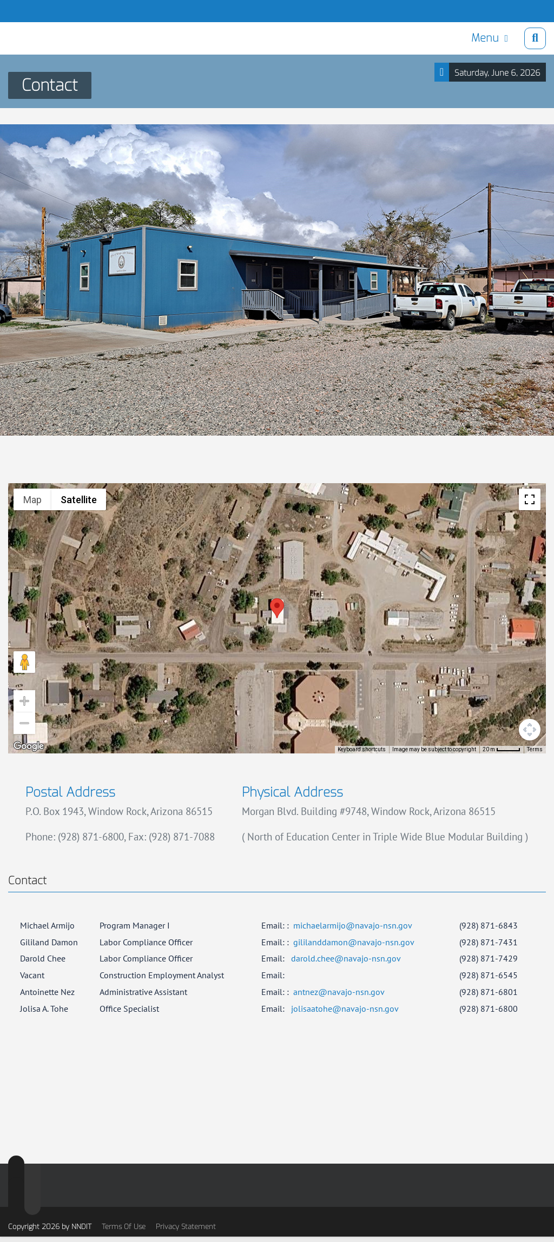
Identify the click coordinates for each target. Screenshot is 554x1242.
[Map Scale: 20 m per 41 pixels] (501, 749)
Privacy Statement (186, 1226)
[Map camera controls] (529, 729)
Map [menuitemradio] (32, 499)
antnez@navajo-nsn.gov (339, 991)
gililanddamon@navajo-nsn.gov (353, 942)
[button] (277, 608)
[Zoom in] (24, 701)
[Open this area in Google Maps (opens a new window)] (29, 746)
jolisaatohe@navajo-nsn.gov (345, 1008)
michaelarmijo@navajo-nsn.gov (352, 925)
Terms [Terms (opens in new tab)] (535, 749)
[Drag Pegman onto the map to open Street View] (24, 662)
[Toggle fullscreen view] (529, 499)
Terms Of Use (124, 1226)
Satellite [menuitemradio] (79, 499)
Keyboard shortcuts (362, 749)
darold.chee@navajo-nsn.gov (346, 958)
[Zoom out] (24, 723)
